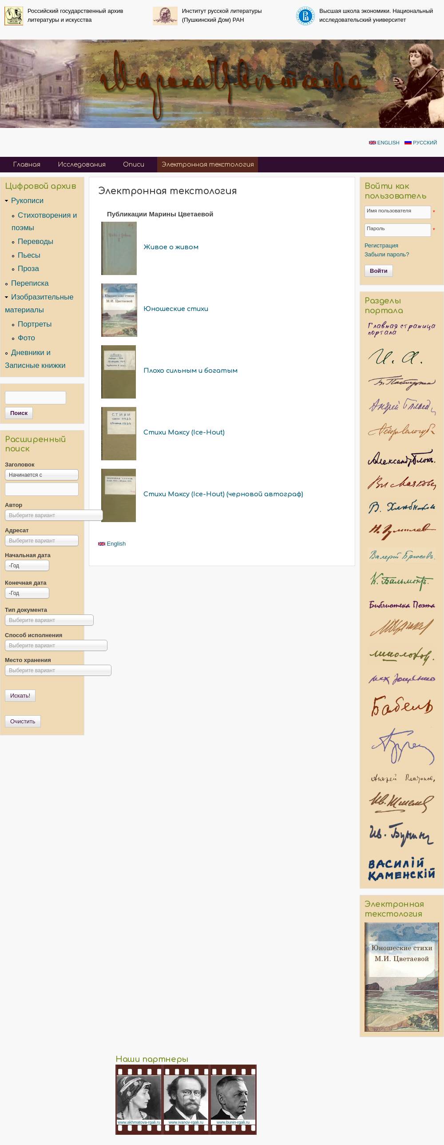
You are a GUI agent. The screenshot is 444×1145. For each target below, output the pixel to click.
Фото (26, 338)
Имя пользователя (389, 210)
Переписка (30, 283)
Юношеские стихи (175, 308)
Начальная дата (28, 555)
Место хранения (28, 660)
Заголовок (20, 464)
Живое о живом (170, 247)
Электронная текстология (208, 164)
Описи (133, 164)
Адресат (17, 530)
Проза (28, 268)
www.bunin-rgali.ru (233, 1122)
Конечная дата (26, 582)
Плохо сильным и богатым (190, 370)
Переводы (35, 241)
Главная (26, 164)
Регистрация (381, 245)
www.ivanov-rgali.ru (186, 1122)
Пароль (376, 228)
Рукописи (27, 200)
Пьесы (29, 255)
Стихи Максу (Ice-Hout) (184, 432)
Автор (13, 505)
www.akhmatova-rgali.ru (139, 1122)
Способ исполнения (33, 635)
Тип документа (26, 609)
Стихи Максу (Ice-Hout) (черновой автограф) (223, 494)
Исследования (82, 164)
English (384, 142)
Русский (420, 142)
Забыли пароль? (387, 254)
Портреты (35, 324)
